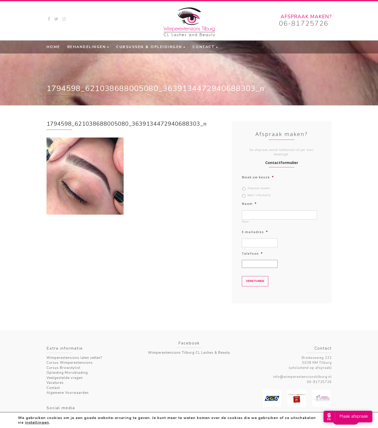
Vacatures (55, 382)
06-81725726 (303, 23)
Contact (203, 46)
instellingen (37, 422)
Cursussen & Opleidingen (149, 46)
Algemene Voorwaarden (68, 392)
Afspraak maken (258, 188)
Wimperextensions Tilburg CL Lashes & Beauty (189, 352)
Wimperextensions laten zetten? (74, 358)
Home (53, 46)
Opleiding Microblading (67, 372)
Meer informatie (259, 195)
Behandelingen (86, 46)
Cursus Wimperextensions (70, 362)
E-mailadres (255, 232)
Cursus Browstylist (63, 368)
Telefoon (252, 254)
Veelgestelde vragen (65, 378)
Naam (249, 204)
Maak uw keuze (258, 177)
